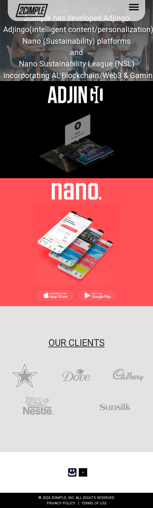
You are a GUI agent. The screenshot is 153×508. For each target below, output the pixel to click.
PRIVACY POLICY (61, 503)
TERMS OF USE (94, 503)
